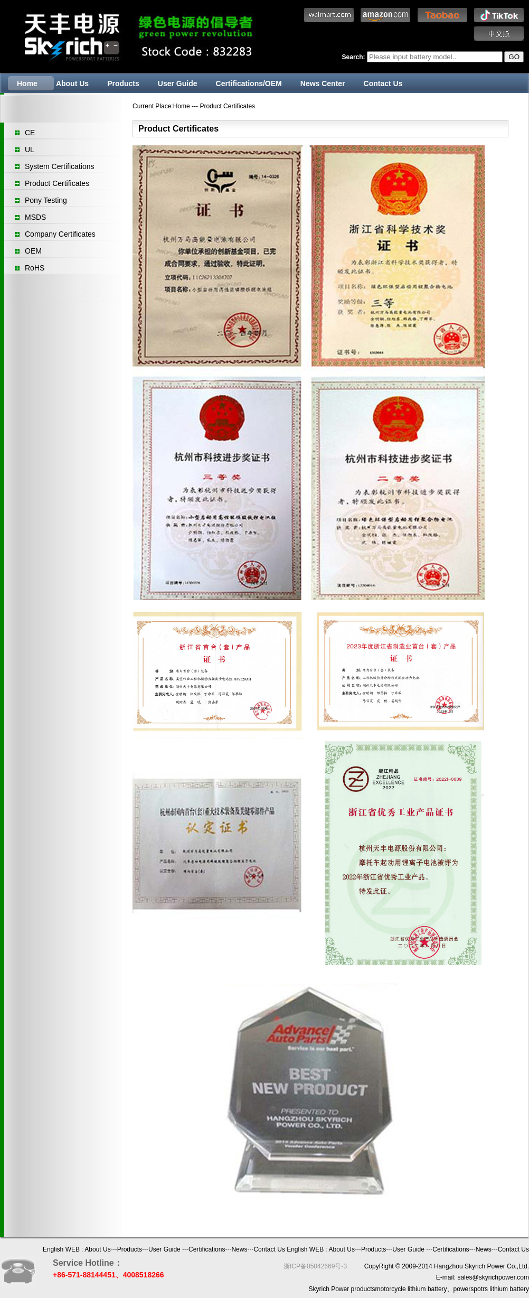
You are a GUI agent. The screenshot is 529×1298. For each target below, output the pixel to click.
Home (27, 83)
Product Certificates (57, 183)
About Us (72, 83)
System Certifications (59, 166)
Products (123, 83)
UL (29, 149)
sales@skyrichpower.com (493, 1277)
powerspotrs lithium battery (491, 1289)
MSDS (35, 217)
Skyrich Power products (342, 1289)
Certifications (206, 1249)
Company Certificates (60, 234)
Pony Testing (46, 200)
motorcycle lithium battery (411, 1289)
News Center (322, 83)
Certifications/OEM (249, 83)
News (239, 1249)
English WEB (61, 1249)
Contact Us (383, 83)
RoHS (34, 268)
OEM (33, 251)
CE (30, 132)
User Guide (177, 83)
